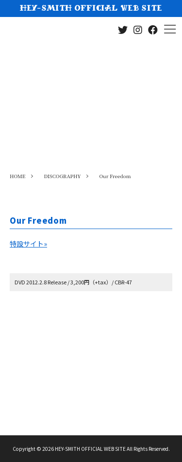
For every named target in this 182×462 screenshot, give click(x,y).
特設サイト (28, 243)
